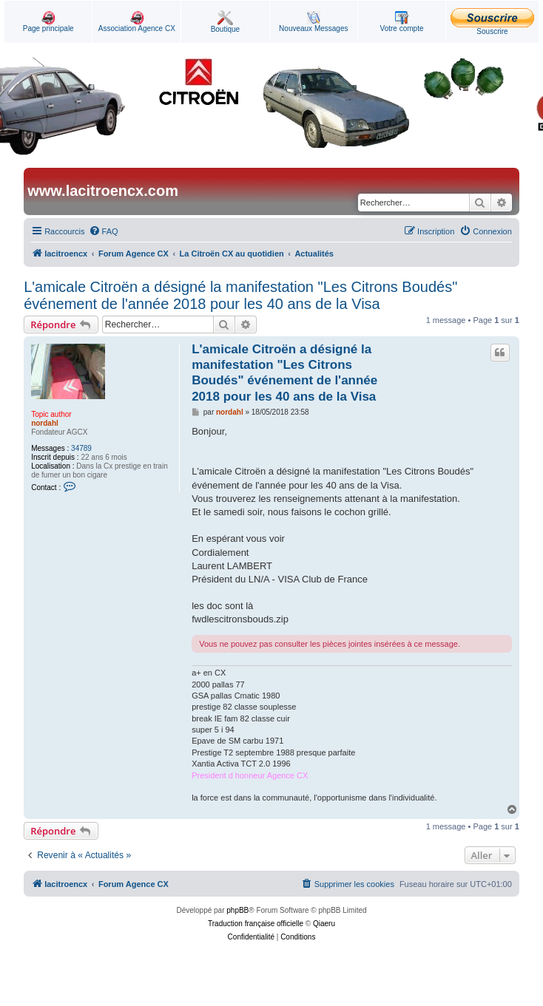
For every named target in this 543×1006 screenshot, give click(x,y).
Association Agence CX (136, 22)
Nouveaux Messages (313, 22)
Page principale (48, 22)
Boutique (225, 21)
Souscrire (492, 21)
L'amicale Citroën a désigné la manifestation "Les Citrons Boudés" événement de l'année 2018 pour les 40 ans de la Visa (240, 295)
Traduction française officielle (255, 924)
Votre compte (402, 22)
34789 (81, 448)
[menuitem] (103, 231)
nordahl (44, 423)
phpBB (237, 910)
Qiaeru (324, 924)
